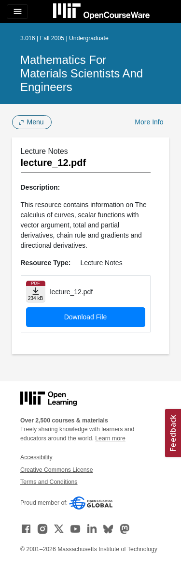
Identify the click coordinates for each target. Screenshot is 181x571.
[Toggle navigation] (17, 11)
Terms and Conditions (48, 482)
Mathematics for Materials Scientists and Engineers (81, 73)
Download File (85, 317)
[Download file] (35, 291)
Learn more (110, 438)
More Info (149, 122)
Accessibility (36, 457)
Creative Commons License (56, 469)
